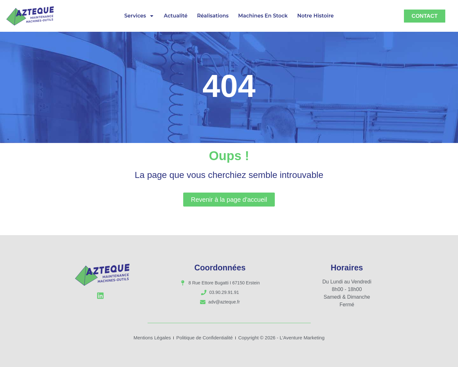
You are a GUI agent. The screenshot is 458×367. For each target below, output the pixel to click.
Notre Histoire (315, 16)
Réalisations (212, 16)
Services (139, 16)
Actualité (175, 16)
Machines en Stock (263, 16)
